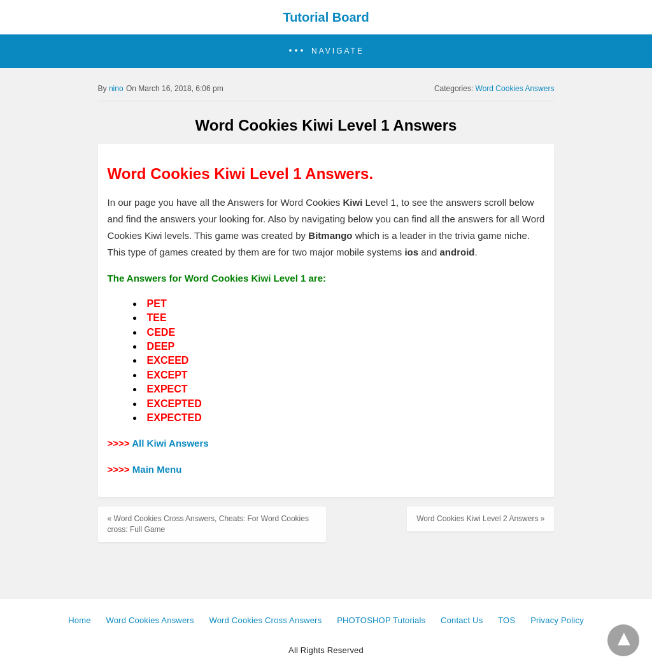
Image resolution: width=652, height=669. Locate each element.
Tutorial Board (326, 17)
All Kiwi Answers (170, 443)
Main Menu (157, 469)
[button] (326, 51)
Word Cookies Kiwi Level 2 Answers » (480, 518)
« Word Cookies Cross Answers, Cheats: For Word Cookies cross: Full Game (208, 524)
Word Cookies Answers (515, 88)
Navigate (337, 51)
